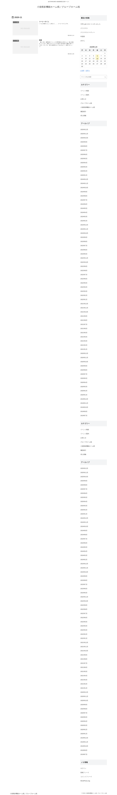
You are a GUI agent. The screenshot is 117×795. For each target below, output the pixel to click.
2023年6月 (83, 250)
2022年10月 (84, 262)
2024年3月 (83, 216)
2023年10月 (84, 233)
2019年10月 (84, 407)
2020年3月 (83, 386)
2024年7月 (83, 200)
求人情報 (83, 115)
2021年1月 (83, 349)
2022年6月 (83, 279)
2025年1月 (83, 175)
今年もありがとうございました (90, 24)
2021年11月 (84, 308)
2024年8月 (83, 196)
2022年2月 (83, 295)
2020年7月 (83, 374)
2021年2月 (83, 345)
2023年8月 (83, 241)
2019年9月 (83, 411)
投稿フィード (84, 772)
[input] (93, 77)
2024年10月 (84, 187)
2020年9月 (83, 366)
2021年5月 (83, 332)
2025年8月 (83, 146)
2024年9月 (83, 192)
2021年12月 (84, 303)
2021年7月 (83, 324)
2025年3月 (83, 167)
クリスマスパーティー (87, 32)
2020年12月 (84, 353)
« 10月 (82, 70)
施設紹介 (83, 111)
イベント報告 (84, 91)
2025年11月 (84, 134)
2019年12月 (84, 399)
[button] (105, 77)
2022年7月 (83, 274)
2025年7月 (83, 150)
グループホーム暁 (86, 103)
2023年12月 (84, 225)
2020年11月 (84, 357)
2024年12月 (84, 179)
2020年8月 (83, 370)
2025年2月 (83, 171)
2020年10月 (84, 361)
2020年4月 (83, 382)
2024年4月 (83, 212)
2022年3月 (83, 291)
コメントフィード (86, 776)
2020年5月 (83, 378)
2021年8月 (83, 320)
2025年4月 (83, 162)
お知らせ (83, 99)
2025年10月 (84, 138)
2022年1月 (83, 299)
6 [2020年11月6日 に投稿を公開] (97, 56)
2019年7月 (83, 415)
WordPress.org (85, 781)
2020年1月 (83, 395)
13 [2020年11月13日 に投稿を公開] (97, 58)
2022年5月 (83, 283)
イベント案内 (84, 95)
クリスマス (84, 28)
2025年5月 (83, 158)
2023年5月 (83, 254)
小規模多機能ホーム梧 (87, 107)
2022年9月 (83, 266)
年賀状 (82, 36)
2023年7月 (83, 245)
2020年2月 (83, 391)
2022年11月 (84, 258)
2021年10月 (84, 312)
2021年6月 (83, 328)
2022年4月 (83, 287)
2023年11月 (84, 229)
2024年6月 (83, 204)
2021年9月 (83, 316)
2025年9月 (83, 142)
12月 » (88, 70)
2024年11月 (84, 183)
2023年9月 (83, 237)
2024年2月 (83, 221)
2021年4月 (83, 337)
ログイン (83, 768)
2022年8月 (83, 270)
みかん (82, 40)
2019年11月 (84, 403)
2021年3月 (83, 341)
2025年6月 (83, 154)
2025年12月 (84, 129)
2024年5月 (83, 208)
